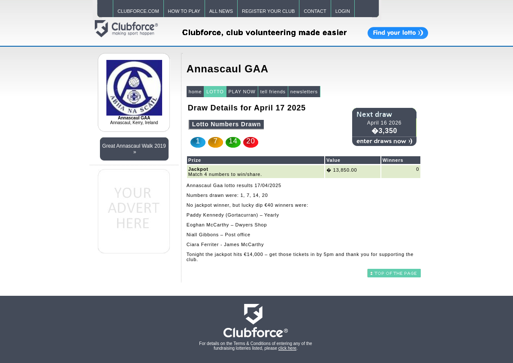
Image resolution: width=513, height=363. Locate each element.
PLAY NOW (242, 91)
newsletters (304, 91)
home (195, 91)
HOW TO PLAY (184, 11)
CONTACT (315, 11)
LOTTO (214, 91)
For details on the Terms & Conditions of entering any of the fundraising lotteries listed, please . (255, 346)
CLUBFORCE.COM (138, 11)
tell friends (273, 91)
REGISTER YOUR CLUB (268, 11)
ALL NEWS (221, 11)
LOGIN (342, 11)
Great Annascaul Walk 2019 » (134, 149)
